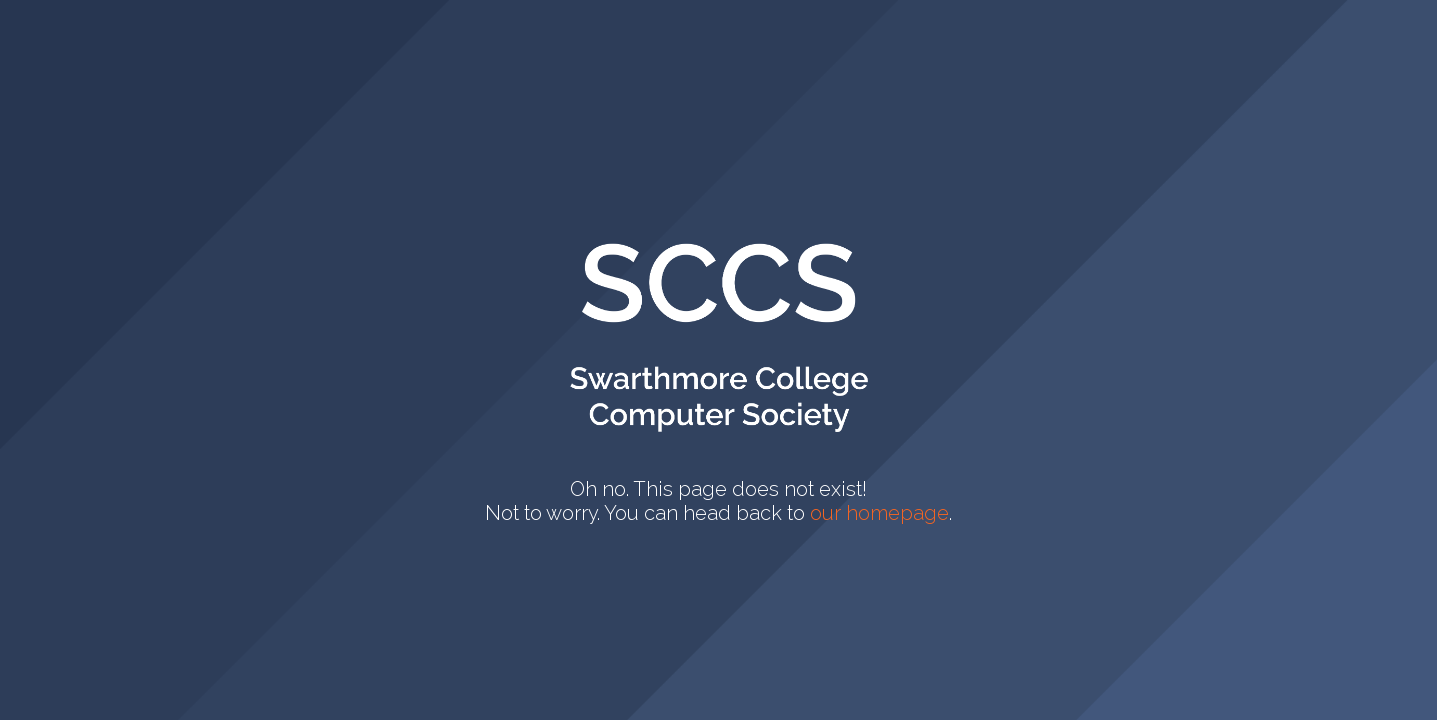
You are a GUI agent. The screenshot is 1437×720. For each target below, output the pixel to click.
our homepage (879, 513)
